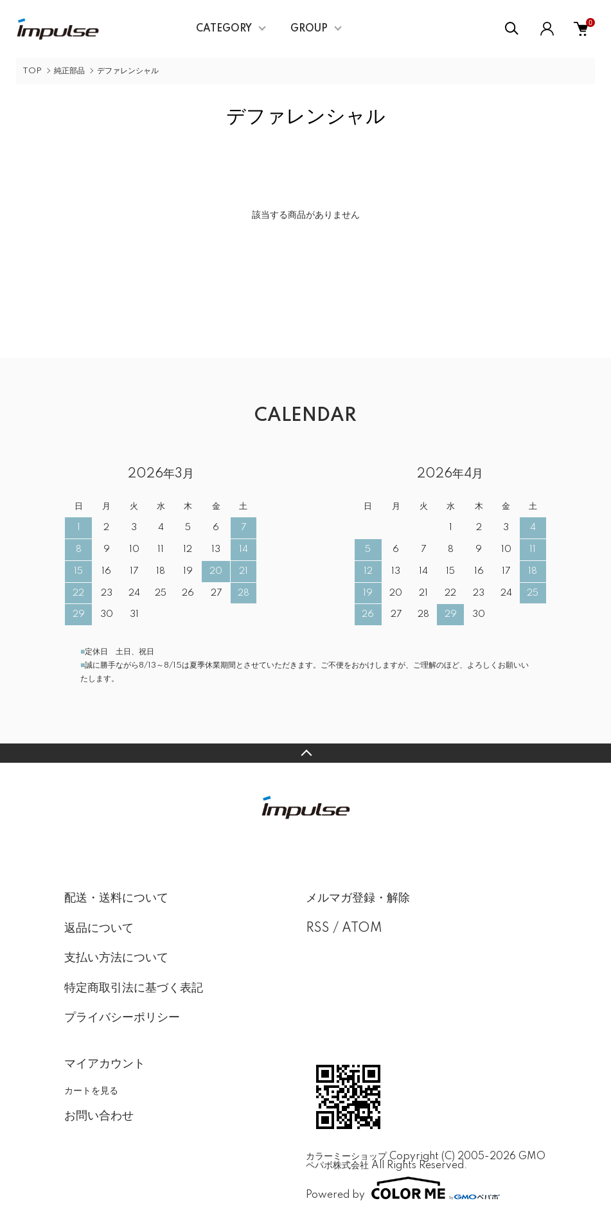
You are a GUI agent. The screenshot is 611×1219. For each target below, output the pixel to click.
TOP (32, 71)
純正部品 (69, 71)
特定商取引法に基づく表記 (133, 988)
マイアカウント (104, 1064)
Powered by (403, 1188)
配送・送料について (116, 898)
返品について (99, 928)
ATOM (362, 928)
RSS (318, 928)
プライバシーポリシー (122, 1017)
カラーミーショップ (346, 1157)
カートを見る (91, 1090)
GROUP (309, 29)
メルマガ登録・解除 (358, 898)
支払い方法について (116, 958)
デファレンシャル (128, 71)
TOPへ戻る (305, 753)
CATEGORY (224, 29)
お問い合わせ (99, 1116)
